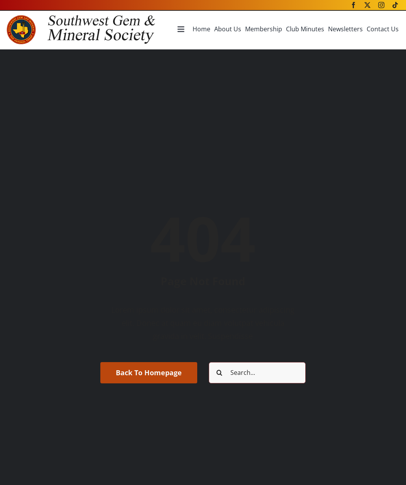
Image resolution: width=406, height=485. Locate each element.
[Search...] (257, 372)
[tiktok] (395, 5)
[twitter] (367, 5)
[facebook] (353, 5)
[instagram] (381, 5)
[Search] (219, 372)
